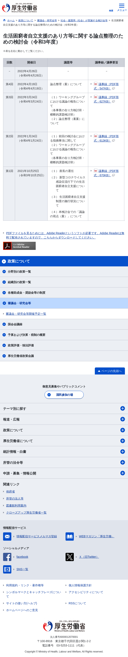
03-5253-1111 (65, 645)
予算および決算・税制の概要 (26, 334)
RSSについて (77, 603)
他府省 (10, 491)
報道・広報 (64, 419)
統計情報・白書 (64, 451)
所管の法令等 (64, 462)
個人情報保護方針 (80, 585)
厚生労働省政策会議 (21, 356)
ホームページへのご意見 (22, 610)
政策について (64, 430)
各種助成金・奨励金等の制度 (26, 292)
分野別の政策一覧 (19, 271)
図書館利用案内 (16, 505)
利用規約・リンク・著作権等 (25, 585)
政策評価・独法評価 (21, 345)
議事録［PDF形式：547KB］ (106, 86)
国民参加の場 (64, 394)
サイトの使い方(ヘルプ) (21, 603)
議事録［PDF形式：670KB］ (106, 173)
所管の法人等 (14, 498)
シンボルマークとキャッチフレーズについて (33, 594)
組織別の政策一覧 (19, 282)
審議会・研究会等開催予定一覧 (26, 313)
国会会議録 (15, 324)
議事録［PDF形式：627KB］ (106, 99)
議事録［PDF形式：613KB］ (106, 138)
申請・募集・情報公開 (64, 473)
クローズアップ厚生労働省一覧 (26, 512)
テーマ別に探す (64, 408)
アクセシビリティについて (86, 592)
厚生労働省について (64, 441)
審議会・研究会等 (19, 303)
